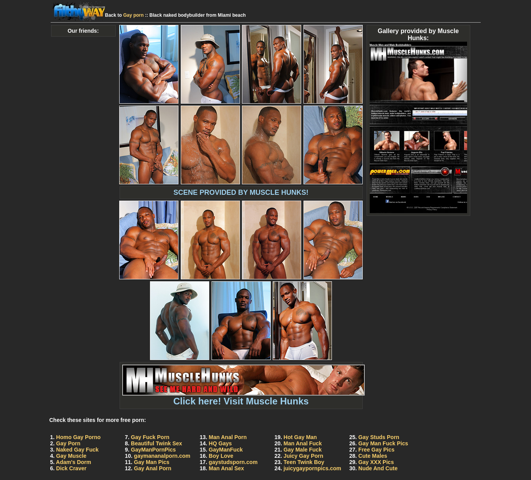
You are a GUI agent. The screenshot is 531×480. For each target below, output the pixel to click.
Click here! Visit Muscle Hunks (243, 396)
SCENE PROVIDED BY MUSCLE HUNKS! (241, 192)
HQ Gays (220, 443)
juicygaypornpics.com (312, 468)
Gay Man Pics (151, 462)
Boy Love (221, 456)
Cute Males (372, 456)
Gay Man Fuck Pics (383, 443)
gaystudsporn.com (233, 462)
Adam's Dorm (73, 462)
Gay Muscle (71, 456)
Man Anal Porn (228, 437)
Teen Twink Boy (304, 462)
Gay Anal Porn (152, 468)
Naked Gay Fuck (77, 449)
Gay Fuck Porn (150, 437)
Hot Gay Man (300, 437)
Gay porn (133, 15)
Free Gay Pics (376, 449)
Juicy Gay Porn (303, 456)
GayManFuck (226, 449)
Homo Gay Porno (78, 437)
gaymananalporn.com (162, 456)
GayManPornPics (153, 449)
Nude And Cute (378, 468)
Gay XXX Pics (376, 462)
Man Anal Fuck (303, 443)
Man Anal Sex (226, 468)
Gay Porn (68, 443)
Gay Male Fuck (303, 449)
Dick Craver (71, 468)
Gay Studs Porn (378, 437)
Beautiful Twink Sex (156, 443)
